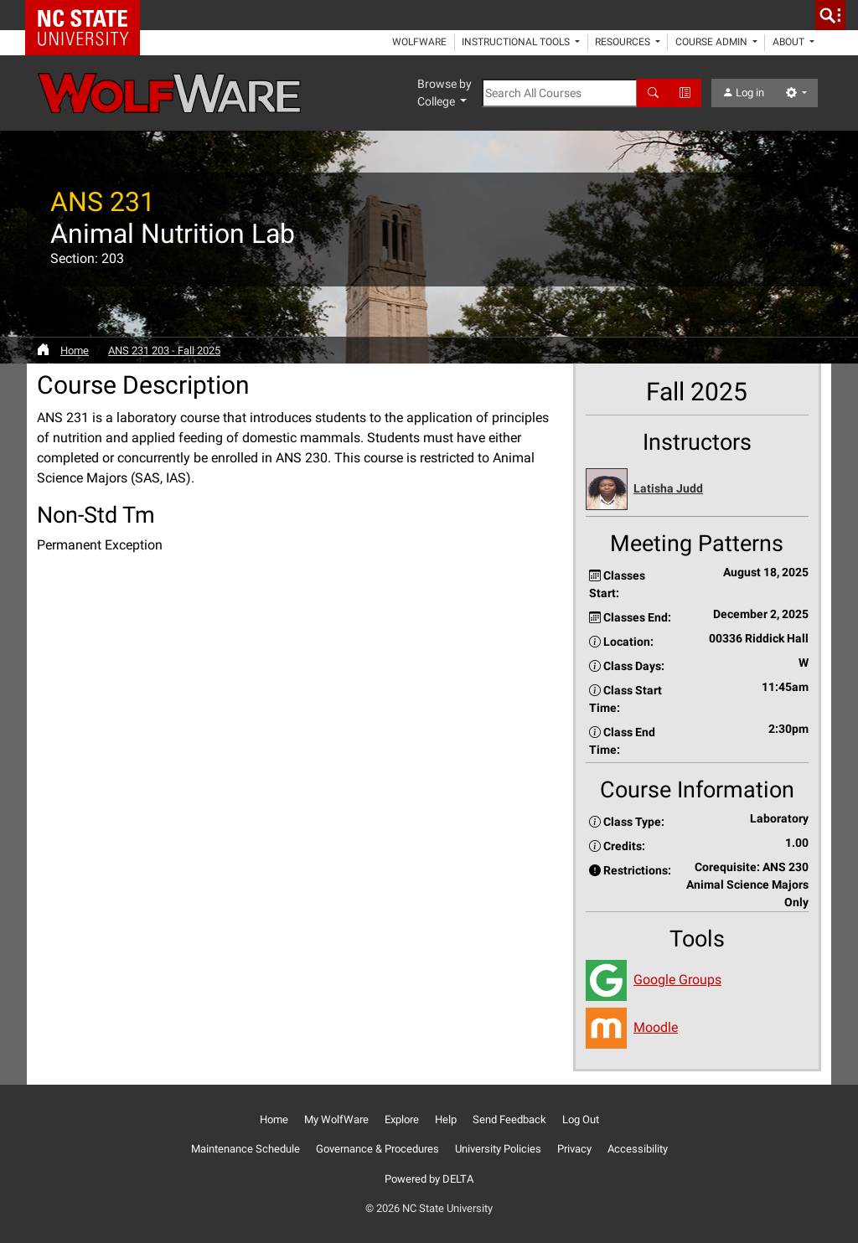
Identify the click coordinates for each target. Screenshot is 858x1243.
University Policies (498, 1148)
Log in (743, 92)
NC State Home (88, 15)
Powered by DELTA (429, 1179)
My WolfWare (336, 1119)
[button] (697, 489)
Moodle (655, 1027)
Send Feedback (509, 1119)
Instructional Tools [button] (517, 42)
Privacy (574, 1148)
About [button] (790, 42)
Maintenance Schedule (245, 1148)
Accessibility (637, 1148)
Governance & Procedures (377, 1148)
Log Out (580, 1119)
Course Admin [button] (712, 42)
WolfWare (419, 42)
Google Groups (677, 980)
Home (74, 350)
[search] (830, 15)
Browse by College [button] (444, 92)
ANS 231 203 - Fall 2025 (164, 350)
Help (446, 1119)
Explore (402, 1119)
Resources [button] (624, 42)
